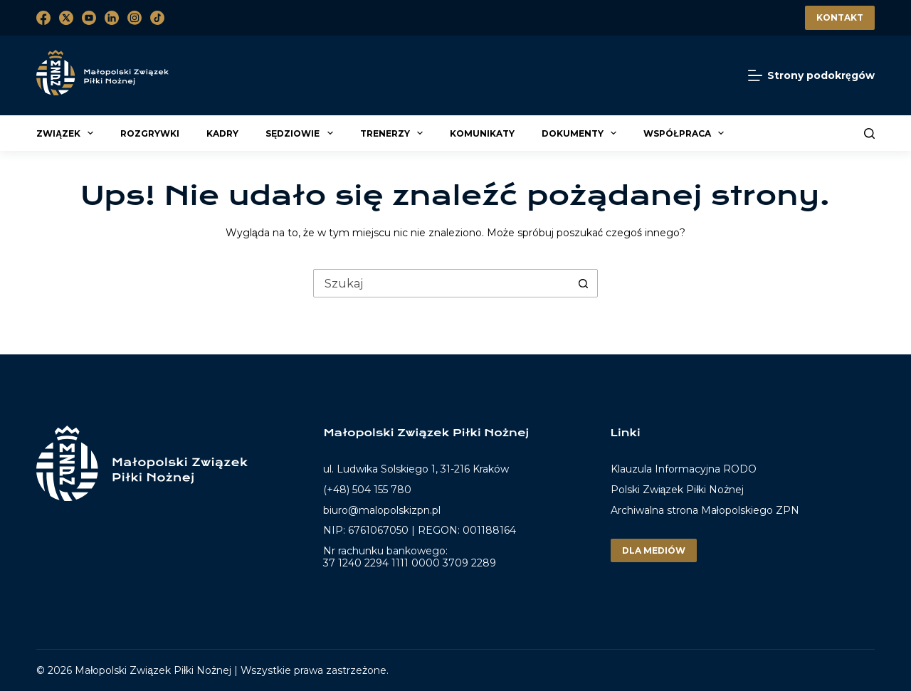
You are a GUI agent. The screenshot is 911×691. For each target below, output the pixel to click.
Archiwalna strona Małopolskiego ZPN (705, 510)
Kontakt (839, 17)
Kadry (222, 133)
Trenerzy (393, 133)
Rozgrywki (149, 133)
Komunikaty (482, 133)
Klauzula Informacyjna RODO (684, 469)
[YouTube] (89, 18)
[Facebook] (43, 18)
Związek (67, 133)
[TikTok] (157, 18)
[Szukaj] (869, 133)
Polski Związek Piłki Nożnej (677, 489)
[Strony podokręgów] (811, 75)
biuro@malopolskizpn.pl (382, 510)
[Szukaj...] (441, 283)
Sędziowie (301, 133)
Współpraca (685, 133)
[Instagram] (134, 18)
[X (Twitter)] (66, 18)
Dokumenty (581, 133)
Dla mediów (653, 550)
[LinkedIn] (112, 18)
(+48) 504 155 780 (367, 489)
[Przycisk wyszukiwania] (583, 283)
